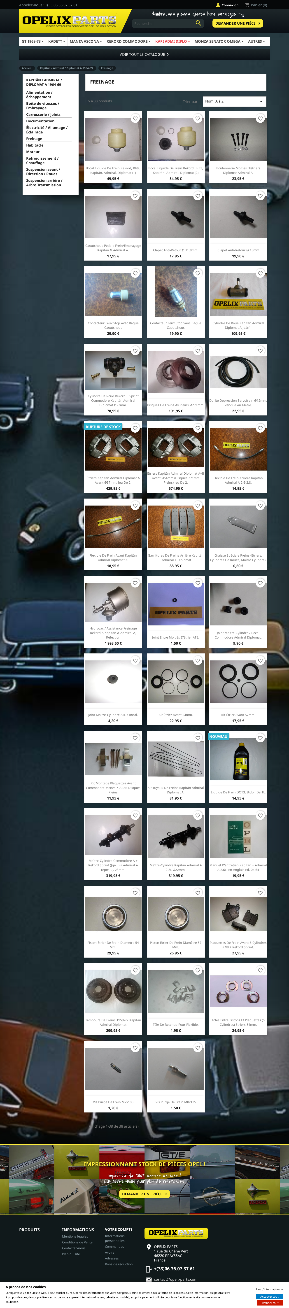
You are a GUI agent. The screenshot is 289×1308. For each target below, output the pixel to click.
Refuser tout (270, 1303)
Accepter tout (269, 1296)
